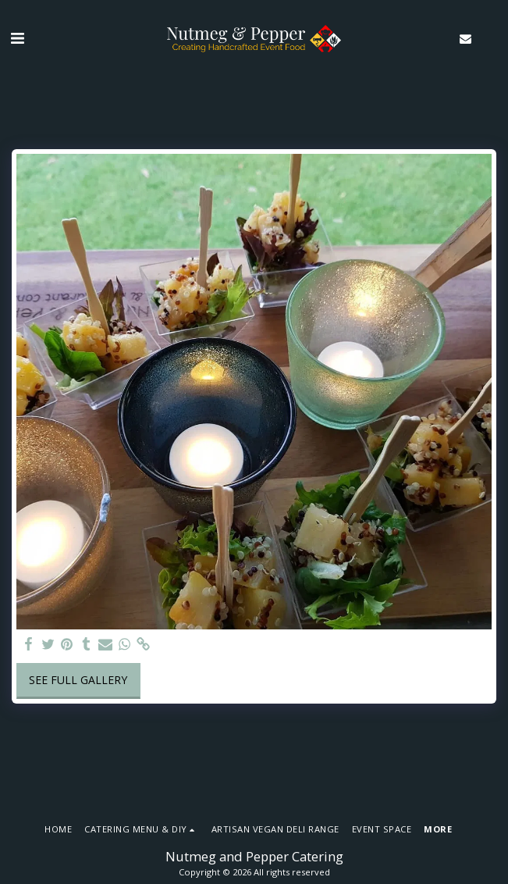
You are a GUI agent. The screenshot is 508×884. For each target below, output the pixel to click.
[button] (17, 38)
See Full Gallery (78, 679)
